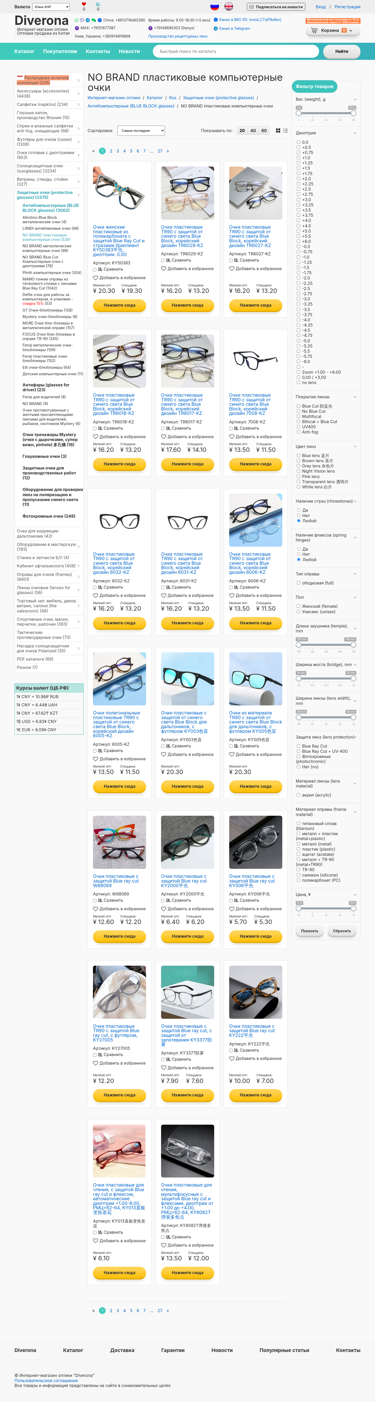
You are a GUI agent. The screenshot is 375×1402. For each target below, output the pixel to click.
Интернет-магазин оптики (114, 97)
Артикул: (102, 262)
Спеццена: (129, 285)
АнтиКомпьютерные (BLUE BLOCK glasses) (131, 106)
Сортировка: (100, 130)
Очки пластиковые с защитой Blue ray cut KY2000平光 (184, 880)
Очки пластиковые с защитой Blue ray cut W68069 (116, 880)
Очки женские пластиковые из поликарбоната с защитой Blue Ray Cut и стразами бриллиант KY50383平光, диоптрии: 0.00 (119, 240)
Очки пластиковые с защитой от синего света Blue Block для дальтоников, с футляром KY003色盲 (184, 722)
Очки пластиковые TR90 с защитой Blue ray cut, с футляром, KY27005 (116, 1033)
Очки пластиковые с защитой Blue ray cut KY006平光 (252, 880)
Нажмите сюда (119, 305)
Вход (321, 6)
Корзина (330, 30)
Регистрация (347, 6)
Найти (341, 51)
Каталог (155, 97)
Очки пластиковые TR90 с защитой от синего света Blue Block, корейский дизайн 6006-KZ (250, 563)
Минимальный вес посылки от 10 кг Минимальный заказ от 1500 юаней (333, 21)
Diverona (42, 20)
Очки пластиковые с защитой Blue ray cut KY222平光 (252, 1030)
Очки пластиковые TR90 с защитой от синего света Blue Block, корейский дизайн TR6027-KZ (250, 236)
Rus (172, 97)
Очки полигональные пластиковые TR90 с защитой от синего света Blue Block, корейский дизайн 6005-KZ (116, 724)
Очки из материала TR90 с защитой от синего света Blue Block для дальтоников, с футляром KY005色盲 (255, 722)
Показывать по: (217, 130)
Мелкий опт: (102, 285)
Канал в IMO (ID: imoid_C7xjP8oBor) (248, 20)
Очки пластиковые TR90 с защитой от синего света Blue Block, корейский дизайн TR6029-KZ (182, 236)
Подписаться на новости (279, 7)
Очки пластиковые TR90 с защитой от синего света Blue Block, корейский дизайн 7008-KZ (250, 404)
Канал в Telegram (232, 28)
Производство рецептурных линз (177, 36)
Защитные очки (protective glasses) (218, 97)
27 (159, 151)
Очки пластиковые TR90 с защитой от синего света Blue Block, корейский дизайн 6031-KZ (182, 563)
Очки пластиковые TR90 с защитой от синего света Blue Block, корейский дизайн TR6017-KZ (182, 404)
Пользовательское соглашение (46, 1380)
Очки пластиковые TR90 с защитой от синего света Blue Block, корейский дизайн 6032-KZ (114, 563)
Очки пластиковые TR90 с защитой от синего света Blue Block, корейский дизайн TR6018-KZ (114, 404)
